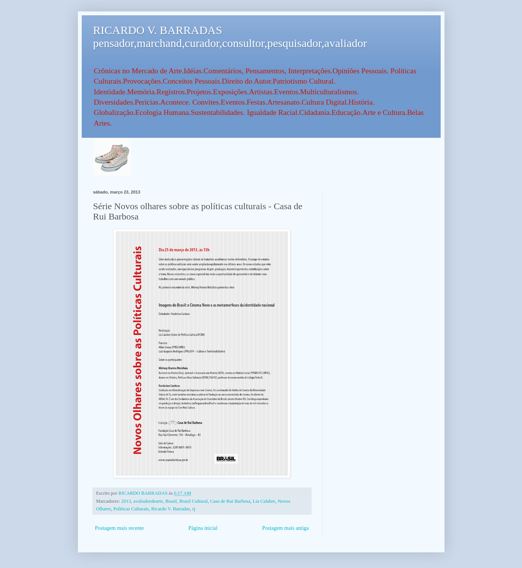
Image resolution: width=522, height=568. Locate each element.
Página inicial (203, 528)
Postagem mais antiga (285, 528)
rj (194, 509)
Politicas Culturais (131, 509)
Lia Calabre (264, 501)
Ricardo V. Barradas (170, 509)
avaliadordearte (148, 501)
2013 (126, 501)
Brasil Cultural (193, 501)
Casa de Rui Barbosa (230, 501)
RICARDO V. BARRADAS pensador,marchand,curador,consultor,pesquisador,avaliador (230, 36)
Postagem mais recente (119, 528)
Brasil (171, 501)
